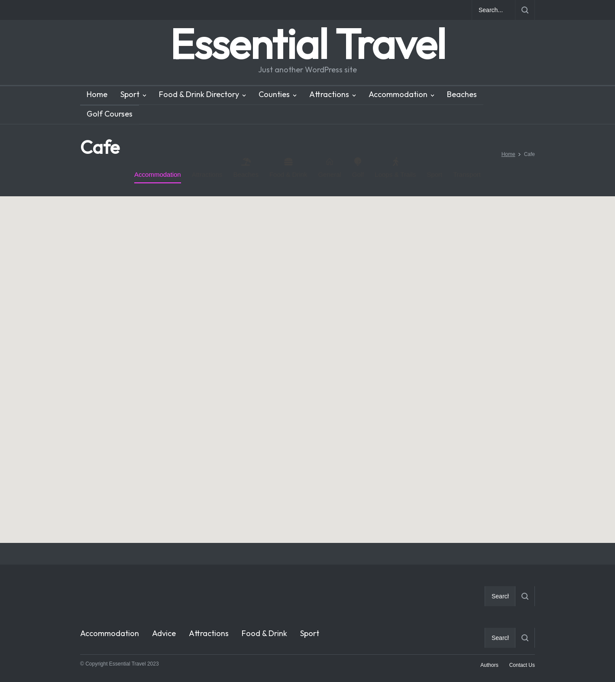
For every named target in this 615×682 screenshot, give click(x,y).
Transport (467, 174)
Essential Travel (307, 43)
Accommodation (398, 94)
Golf (358, 167)
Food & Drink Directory (199, 94)
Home (97, 94)
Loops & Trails (395, 167)
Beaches (462, 94)
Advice (164, 633)
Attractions (329, 94)
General (329, 167)
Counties (274, 94)
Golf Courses (110, 114)
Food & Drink (288, 167)
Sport (129, 94)
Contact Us (522, 665)
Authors (489, 665)
